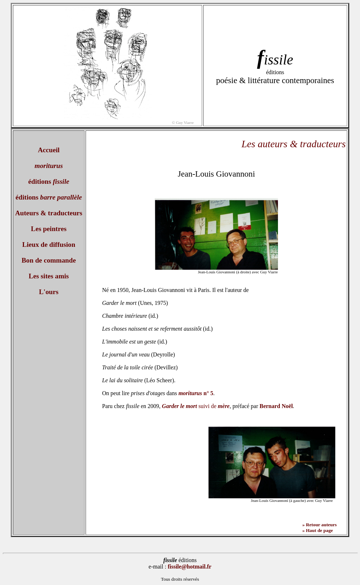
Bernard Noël (276, 406)
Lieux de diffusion (48, 244)
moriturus (49, 165)
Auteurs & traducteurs (48, 213)
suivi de (196, 406)
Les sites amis (49, 276)
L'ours (48, 292)
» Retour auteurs (319, 524)
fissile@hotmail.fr (189, 567)
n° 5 (195, 393)
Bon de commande (48, 260)
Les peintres (48, 228)
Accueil (49, 150)
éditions (48, 181)
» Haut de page (317, 530)
